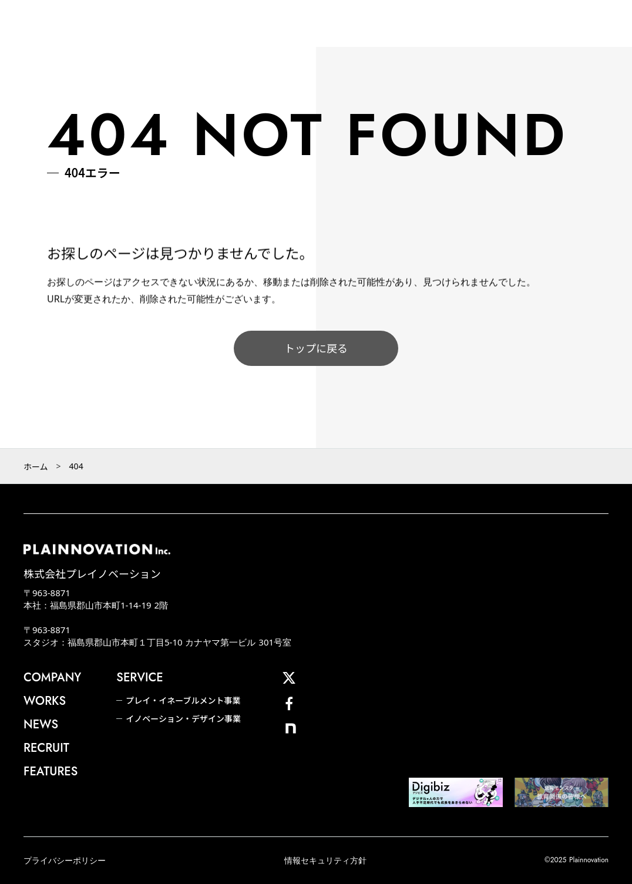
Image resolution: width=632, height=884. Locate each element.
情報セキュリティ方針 (325, 860)
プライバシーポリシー (64, 860)
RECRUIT (46, 748)
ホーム (35, 466)
